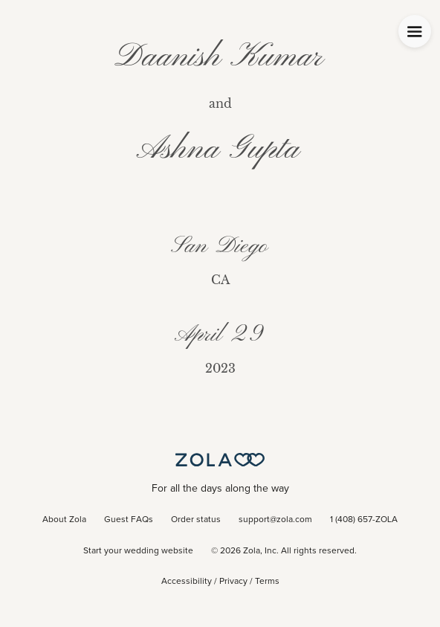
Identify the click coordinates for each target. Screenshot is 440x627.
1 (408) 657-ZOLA (364, 519)
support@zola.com (275, 519)
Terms (267, 581)
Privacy (233, 581)
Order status (196, 519)
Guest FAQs (128, 519)
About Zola (64, 519)
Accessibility (186, 581)
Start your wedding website (138, 551)
